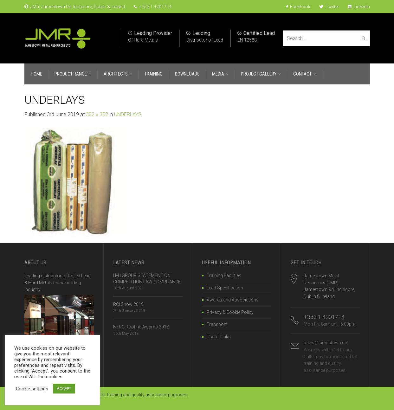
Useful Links (219, 336)
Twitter (329, 6)
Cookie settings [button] (32, 389)
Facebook (298, 6)
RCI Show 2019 (128, 304)
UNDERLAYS (127, 114)
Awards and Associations (233, 299)
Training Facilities (224, 275)
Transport (217, 324)
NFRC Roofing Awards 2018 (141, 326)
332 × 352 (97, 114)
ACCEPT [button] (64, 388)
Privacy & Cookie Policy (230, 312)
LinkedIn (359, 6)
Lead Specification (225, 287)
